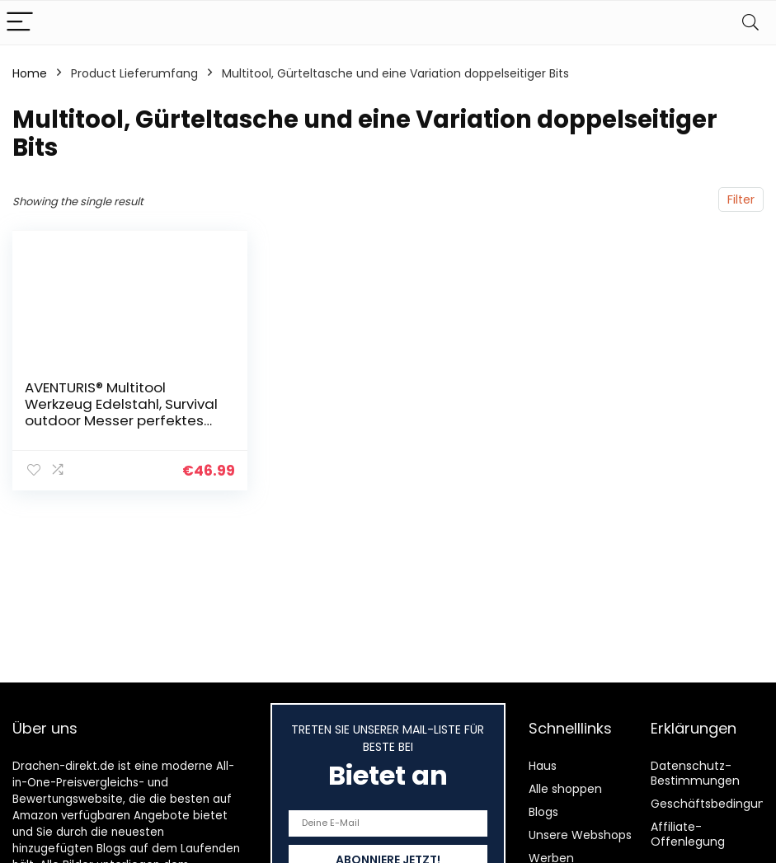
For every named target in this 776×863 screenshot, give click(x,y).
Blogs (543, 812)
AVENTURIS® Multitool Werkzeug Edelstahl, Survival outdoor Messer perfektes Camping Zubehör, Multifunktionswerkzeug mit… (122, 420)
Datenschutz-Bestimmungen (695, 773)
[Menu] (20, 23)
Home (29, 73)
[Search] (750, 23)
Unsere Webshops (580, 835)
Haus (543, 765)
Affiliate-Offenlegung (688, 834)
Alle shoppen (565, 789)
